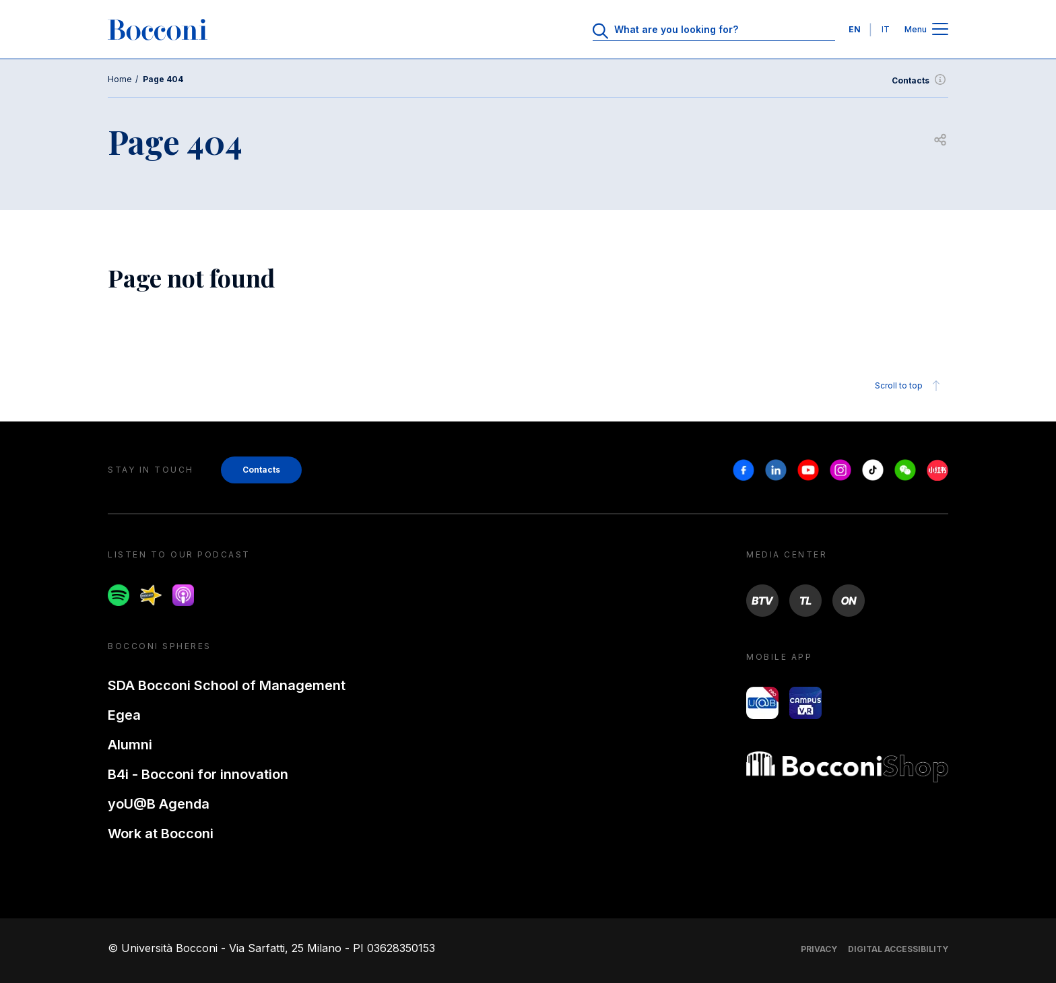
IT (886, 29)
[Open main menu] (940, 30)
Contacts (920, 81)
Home (120, 79)
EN (855, 29)
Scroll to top (909, 386)
